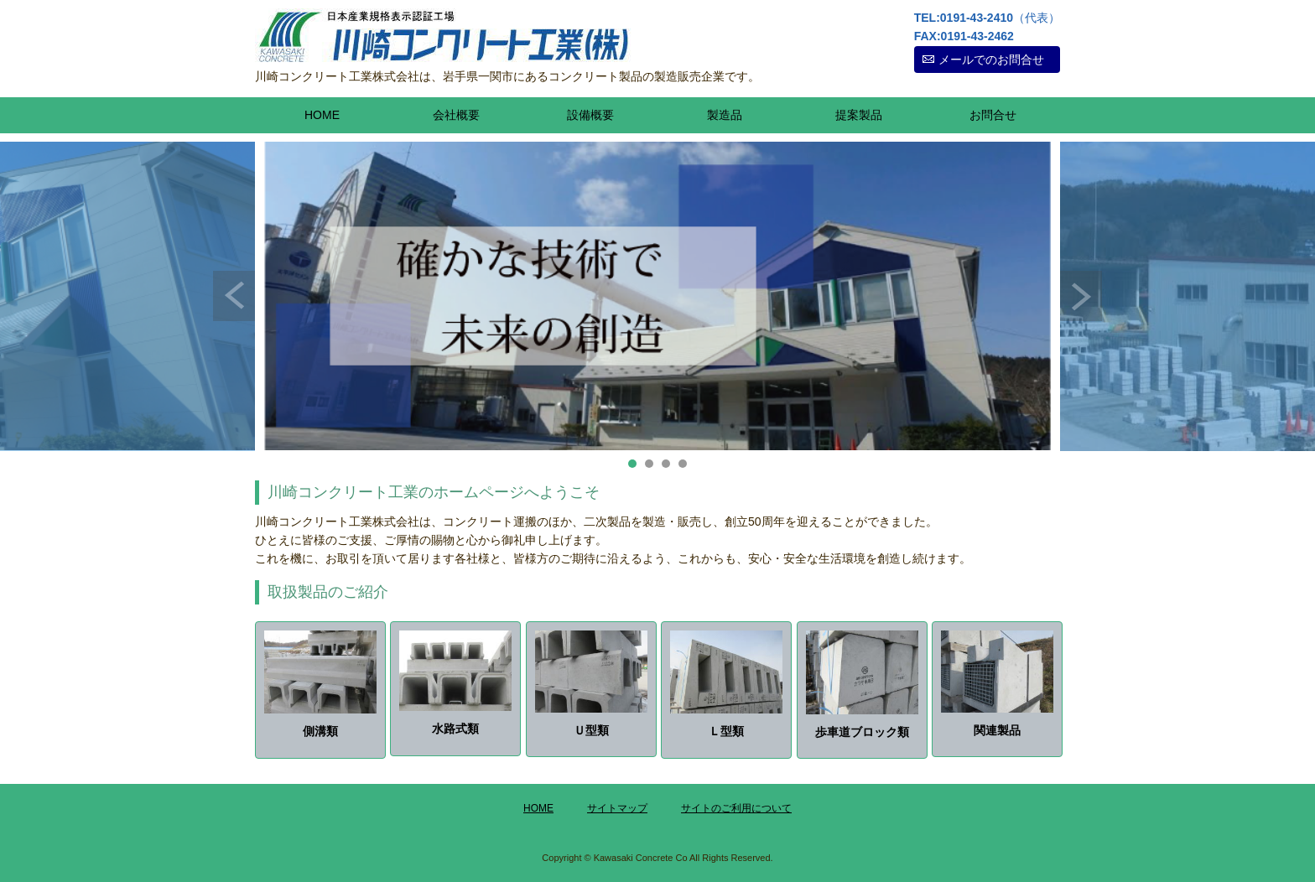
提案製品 (858, 115)
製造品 (724, 115)
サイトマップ (617, 808)
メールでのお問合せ (991, 59)
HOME (322, 115)
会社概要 (456, 115)
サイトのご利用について (736, 808)
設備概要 (590, 115)
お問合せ (992, 115)
